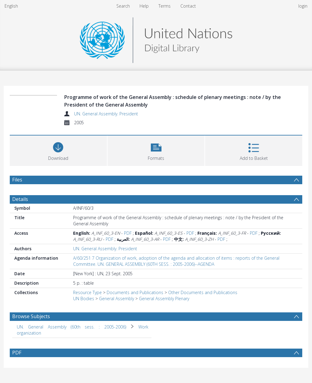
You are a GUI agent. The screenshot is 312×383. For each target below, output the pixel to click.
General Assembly (116, 298)
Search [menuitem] (123, 6)
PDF (128, 233)
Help (144, 6)
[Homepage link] (156, 38)
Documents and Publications (135, 292)
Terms (164, 6)
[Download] (58, 149)
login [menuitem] (302, 6)
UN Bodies (83, 298)
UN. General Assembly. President (106, 114)
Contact (188, 6)
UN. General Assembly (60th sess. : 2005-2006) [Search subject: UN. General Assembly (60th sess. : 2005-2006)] (71, 327)
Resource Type (87, 292)
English (11, 6)
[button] (156, 149)
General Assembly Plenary (164, 298)
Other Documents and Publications (202, 292)
